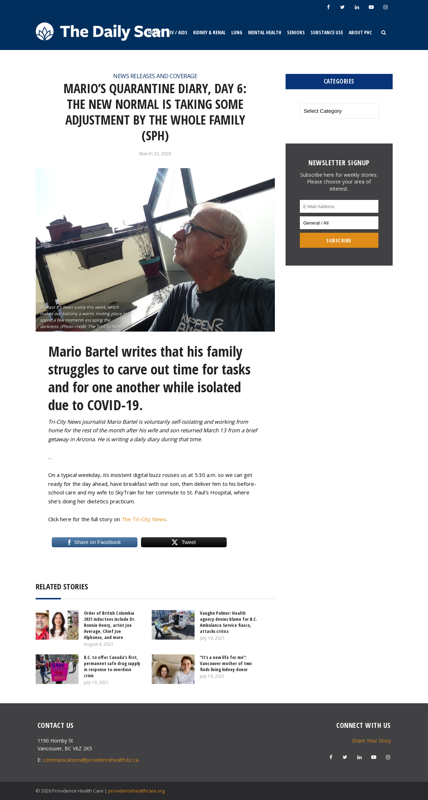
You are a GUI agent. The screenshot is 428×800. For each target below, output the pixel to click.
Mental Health (264, 32)
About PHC (360, 32)
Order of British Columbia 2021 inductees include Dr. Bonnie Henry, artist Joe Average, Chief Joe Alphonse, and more (109, 625)
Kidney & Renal (209, 32)
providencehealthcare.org (136, 791)
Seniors (296, 32)
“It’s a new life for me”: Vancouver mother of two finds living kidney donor (226, 663)
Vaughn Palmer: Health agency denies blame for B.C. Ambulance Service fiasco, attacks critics (228, 622)
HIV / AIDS (177, 32)
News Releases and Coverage (155, 76)
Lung (236, 32)
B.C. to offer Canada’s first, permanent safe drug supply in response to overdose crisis (112, 666)
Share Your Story (371, 740)
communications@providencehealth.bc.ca (91, 759)
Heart (154, 32)
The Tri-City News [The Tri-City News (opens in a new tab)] (143, 519)
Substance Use (327, 32)
